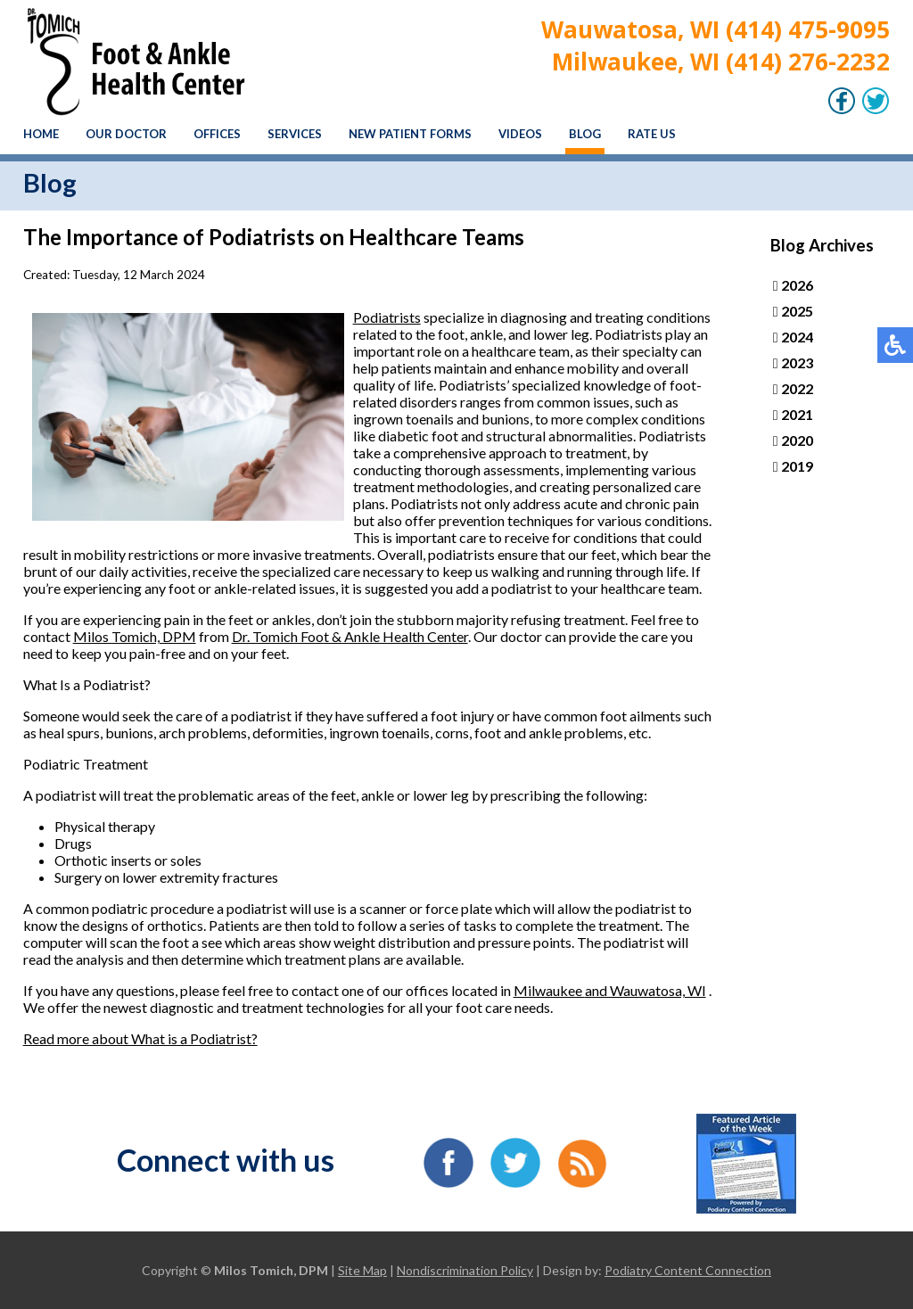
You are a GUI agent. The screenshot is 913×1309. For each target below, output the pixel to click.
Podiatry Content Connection (688, 1270)
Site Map (362, 1270)
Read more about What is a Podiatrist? (140, 1038)
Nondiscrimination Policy (465, 1270)
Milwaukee (549, 990)
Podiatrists (387, 317)
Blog (585, 134)
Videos (520, 134)
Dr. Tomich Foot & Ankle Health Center (350, 636)
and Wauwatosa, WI (645, 990)
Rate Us (652, 134)
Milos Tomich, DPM (134, 636)
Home (41, 134)
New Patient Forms (410, 134)
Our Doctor (126, 134)
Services (294, 134)
